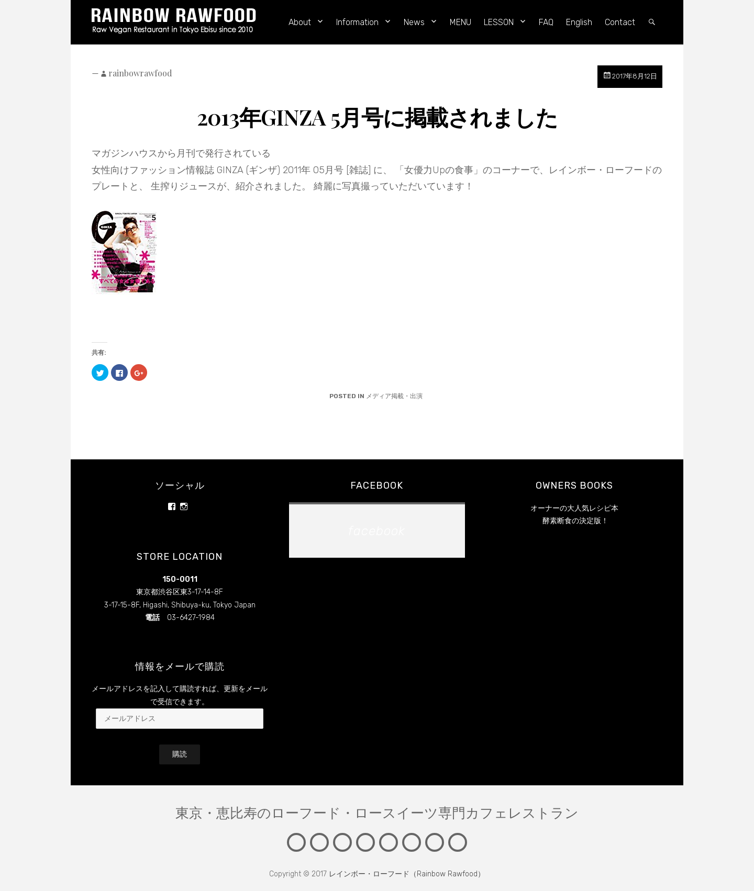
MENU (460, 22)
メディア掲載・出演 (394, 396)
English (579, 22)
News (414, 22)
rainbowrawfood (140, 72)
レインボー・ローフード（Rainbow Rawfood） (407, 874)
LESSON (499, 22)
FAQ (546, 22)
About (300, 22)
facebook (376, 485)
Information (357, 22)
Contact (620, 22)
